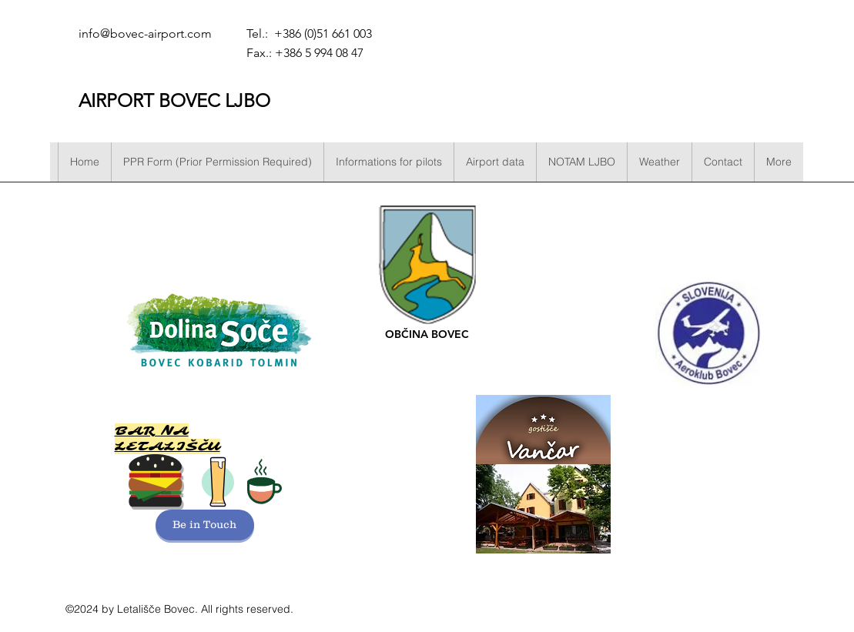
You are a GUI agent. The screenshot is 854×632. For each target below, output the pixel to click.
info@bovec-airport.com (145, 33)
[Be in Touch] (205, 525)
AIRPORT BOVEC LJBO (174, 100)
